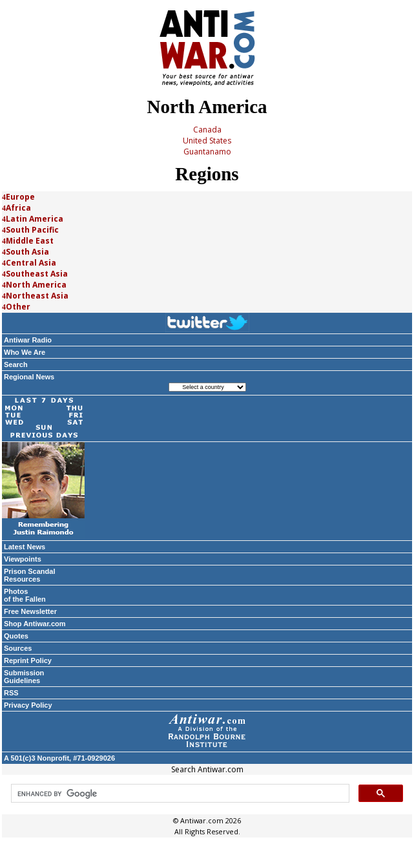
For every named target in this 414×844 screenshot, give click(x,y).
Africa (18, 207)
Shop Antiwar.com (35, 624)
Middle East (30, 240)
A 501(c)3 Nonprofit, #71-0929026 (59, 758)
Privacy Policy (28, 705)
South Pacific (32, 229)
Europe (20, 196)
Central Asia (31, 262)
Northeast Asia (37, 295)
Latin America (34, 218)
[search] (178, 793)
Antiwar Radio (28, 340)
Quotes (16, 636)
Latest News (24, 547)
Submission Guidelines (24, 676)
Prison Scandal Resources (29, 575)
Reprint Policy (28, 660)
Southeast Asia (37, 273)
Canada (207, 129)
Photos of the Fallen (25, 595)
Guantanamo (207, 151)
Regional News (29, 377)
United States (207, 140)
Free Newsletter (30, 611)
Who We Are (24, 352)
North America (36, 284)
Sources (18, 648)
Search (16, 364)
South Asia (27, 251)
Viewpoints (22, 559)
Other (18, 306)
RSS (11, 693)
